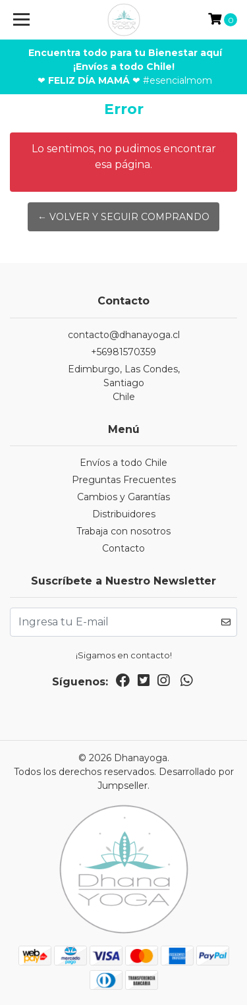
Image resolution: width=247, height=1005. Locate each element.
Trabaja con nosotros (123, 531)
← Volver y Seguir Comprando (123, 217)
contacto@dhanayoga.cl (124, 335)
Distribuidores (123, 514)
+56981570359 (123, 352)
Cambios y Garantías (123, 497)
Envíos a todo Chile (123, 463)
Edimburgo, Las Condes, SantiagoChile (124, 383)
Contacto (123, 548)
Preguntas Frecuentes (124, 480)
